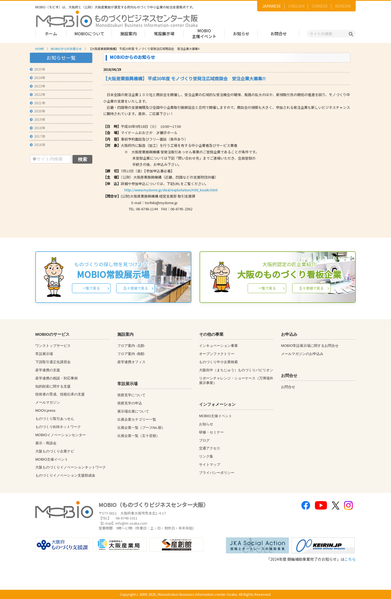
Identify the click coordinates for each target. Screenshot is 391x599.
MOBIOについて (89, 33)
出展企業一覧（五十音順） (138, 436)
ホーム (51, 33)
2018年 (37, 127)
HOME (39, 48)
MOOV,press (45, 410)
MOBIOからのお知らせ (66, 48)
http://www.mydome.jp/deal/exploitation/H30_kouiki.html (170, 189)
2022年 (37, 94)
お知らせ (241, 33)
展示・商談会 (45, 443)
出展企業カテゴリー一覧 (136, 419)
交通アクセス (209, 448)
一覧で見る (91, 288)
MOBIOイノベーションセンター (60, 435)
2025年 (37, 69)
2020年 (37, 111)
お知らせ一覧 (61, 57)
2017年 (37, 136)
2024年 (37, 77)
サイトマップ (209, 464)
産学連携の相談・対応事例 (56, 378)
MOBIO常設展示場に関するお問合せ (310, 346)
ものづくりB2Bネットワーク (58, 427)
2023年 (37, 86)
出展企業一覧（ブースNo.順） (141, 428)
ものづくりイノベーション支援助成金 (65, 475)
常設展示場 (164, 33)
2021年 (37, 102)
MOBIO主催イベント (204, 33)
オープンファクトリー (216, 354)
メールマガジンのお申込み (302, 354)
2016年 (37, 144)
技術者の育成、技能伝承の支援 (60, 394)
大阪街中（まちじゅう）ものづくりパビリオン (236, 370)
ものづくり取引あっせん (54, 419)
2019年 (37, 119)
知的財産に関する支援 (53, 386)
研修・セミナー (211, 432)
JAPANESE (271, 6)
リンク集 (206, 456)
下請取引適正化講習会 (53, 362)
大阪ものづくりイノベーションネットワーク (70, 467)
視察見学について (131, 395)
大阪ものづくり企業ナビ (54, 451)
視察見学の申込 (129, 403)
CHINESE (320, 6)
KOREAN (343, 6)
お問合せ (278, 33)
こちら (350, 559)
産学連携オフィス (131, 362)
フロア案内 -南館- (131, 354)
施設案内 (128, 33)
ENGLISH (296, 6)
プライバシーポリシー (216, 473)
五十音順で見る (135, 288)
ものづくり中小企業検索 (218, 362)
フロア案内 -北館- (131, 346)
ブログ (204, 440)
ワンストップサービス (53, 346)
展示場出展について (133, 411)
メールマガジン (47, 402)
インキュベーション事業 (218, 346)
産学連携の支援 (47, 370)
